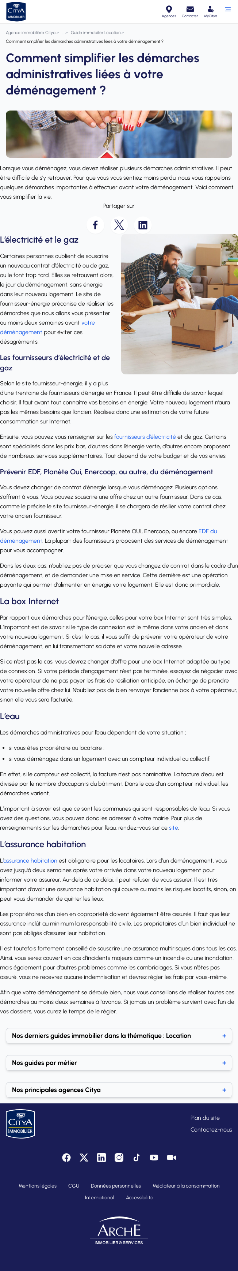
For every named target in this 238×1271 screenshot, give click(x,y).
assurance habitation (30, 860)
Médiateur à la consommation (186, 1186)
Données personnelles (116, 1186)
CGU (73, 1186)
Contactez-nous (211, 1129)
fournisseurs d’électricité (145, 436)
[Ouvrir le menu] (227, 11)
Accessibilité (139, 1198)
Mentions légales (38, 1186)
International (99, 1198)
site (173, 827)
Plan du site (205, 1117)
